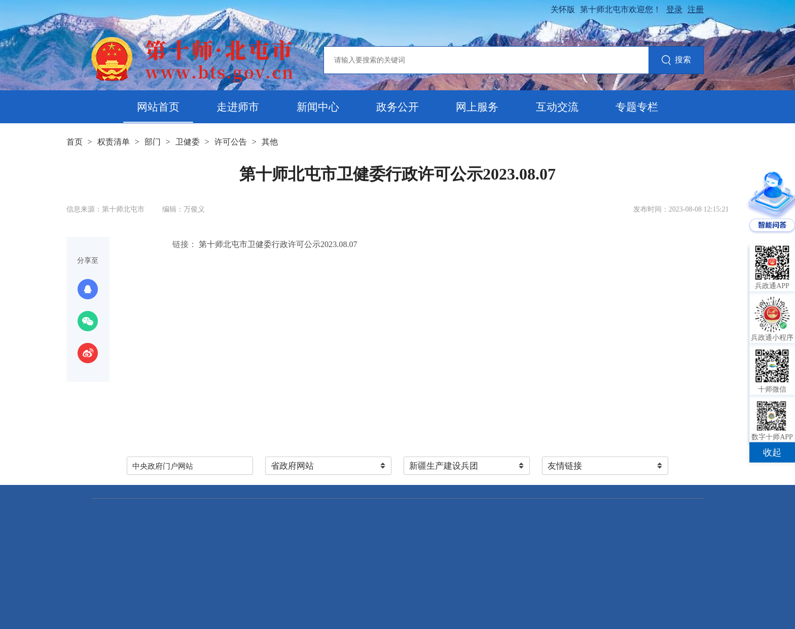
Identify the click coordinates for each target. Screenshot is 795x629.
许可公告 (230, 141)
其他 (270, 141)
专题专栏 (637, 107)
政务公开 (397, 107)
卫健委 (187, 141)
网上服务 (477, 107)
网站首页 (158, 107)
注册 (696, 9)
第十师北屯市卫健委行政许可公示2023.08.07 (277, 244)
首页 (74, 141)
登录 (674, 9)
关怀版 (563, 9)
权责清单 (113, 141)
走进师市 (237, 107)
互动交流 (557, 107)
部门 (152, 141)
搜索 (676, 60)
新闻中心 (318, 107)
